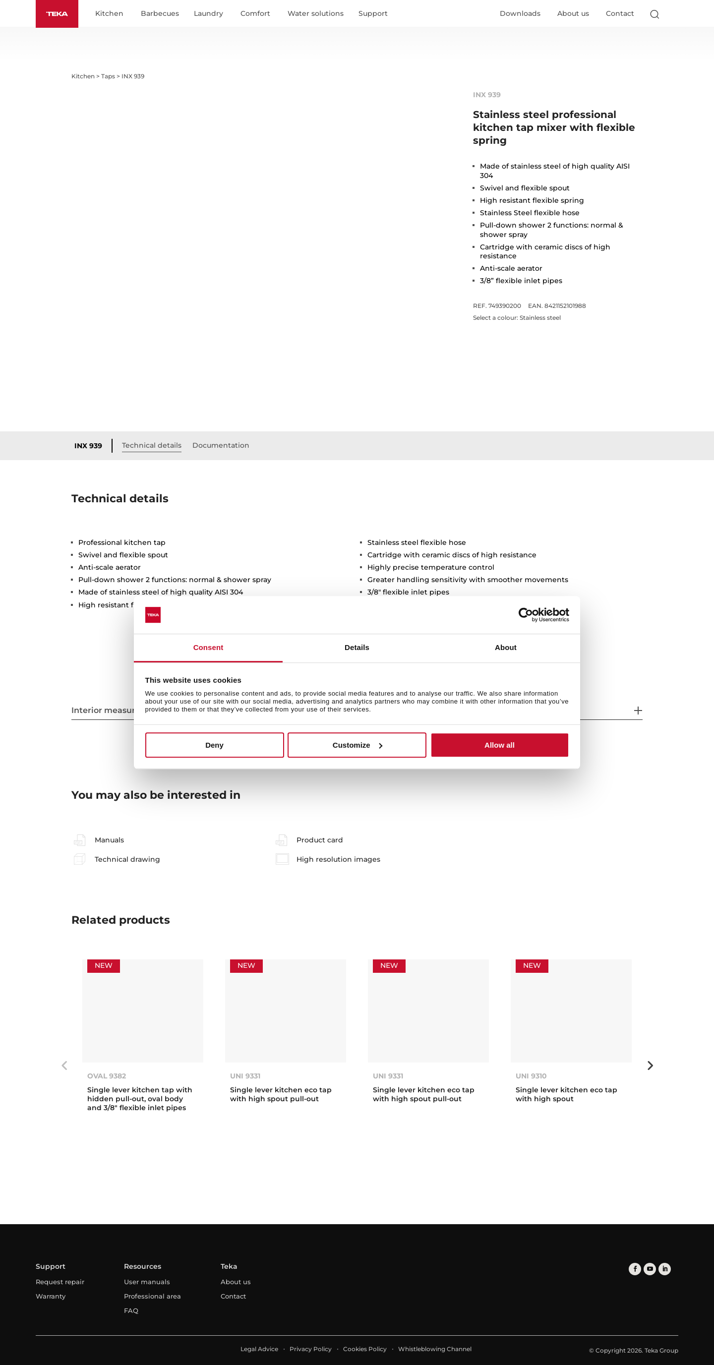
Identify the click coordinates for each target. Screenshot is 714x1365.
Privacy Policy (311, 1349)
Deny (214, 745)
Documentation (220, 445)
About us (573, 13)
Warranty (50, 1296)
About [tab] (506, 648)
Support (373, 14)
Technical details (151, 445)
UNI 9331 (245, 1075)
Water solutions (316, 14)
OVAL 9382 (106, 1075)
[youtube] (650, 1269)
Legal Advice (259, 1349)
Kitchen (109, 14)
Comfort (255, 14)
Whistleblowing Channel (435, 1349)
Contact (620, 13)
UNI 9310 (531, 1075)
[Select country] (673, 13)
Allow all (499, 745)
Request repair (60, 1282)
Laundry (208, 14)
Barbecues (160, 14)
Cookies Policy (365, 1349)
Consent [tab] (208, 648)
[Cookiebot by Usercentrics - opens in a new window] (525, 614)
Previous (64, 1065)
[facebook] (635, 1269)
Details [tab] (357, 648)
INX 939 (88, 445)
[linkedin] (664, 1269)
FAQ (131, 1310)
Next (650, 1065)
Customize (357, 745)
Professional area (152, 1296)
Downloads (520, 13)
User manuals (147, 1282)
